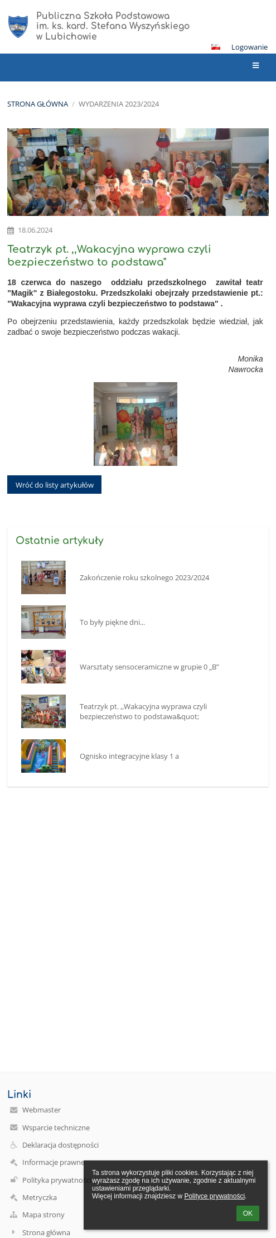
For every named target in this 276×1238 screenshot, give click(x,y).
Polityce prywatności (214, 1196)
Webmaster (41, 1110)
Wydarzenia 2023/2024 (119, 104)
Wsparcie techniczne (56, 1128)
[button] (215, 47)
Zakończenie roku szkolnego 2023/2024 (144, 577)
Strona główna (37, 104)
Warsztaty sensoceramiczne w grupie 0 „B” (149, 667)
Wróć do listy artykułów (55, 485)
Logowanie (249, 47)
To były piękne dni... (112, 622)
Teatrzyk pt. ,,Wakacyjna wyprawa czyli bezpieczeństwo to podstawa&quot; (143, 711)
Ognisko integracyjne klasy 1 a (129, 756)
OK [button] (248, 1213)
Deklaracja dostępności (60, 1145)
